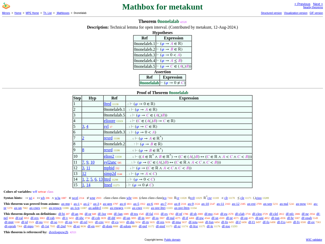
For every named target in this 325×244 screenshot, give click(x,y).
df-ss (155, 218)
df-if (185, 218)
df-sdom (125, 226)
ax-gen (107, 204)
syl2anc (110, 162)
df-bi (61, 214)
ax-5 (136, 204)
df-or (88, 214)
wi (30, 198)
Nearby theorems (313, 7)
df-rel (83, 222)
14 (88, 185)
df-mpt (8, 222)
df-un (126, 218)
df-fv (296, 222)
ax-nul (284, 204)
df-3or (102, 214)
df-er (76, 226)
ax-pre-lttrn (182, 208)
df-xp (68, 222)
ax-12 (236, 204)
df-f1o (281, 222)
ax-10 (205, 204)
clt (226, 198)
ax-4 (123, 204)
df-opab (307, 218)
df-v (65, 218)
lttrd (107, 179)
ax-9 (191, 204)
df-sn (215, 218)
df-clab (240, 214)
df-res (160, 222)
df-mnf (160, 226)
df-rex (34, 218)
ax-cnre (137, 208)
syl (106, 126)
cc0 (192, 198)
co (164, 198)
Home (17, 13)
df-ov (311, 222)
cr (178, 198)
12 (84, 173)
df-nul (170, 218)
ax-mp (65, 204)
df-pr (229, 218)
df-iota (193, 222)
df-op (244, 218)
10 (93, 162)
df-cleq (257, 214)
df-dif (111, 218)
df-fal (149, 214)
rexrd (108, 138)
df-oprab (10, 226)
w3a (57, 198)
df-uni (259, 218)
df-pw (200, 218)
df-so (53, 222)
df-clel (273, 214)
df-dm (130, 222)
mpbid (109, 168)
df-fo (266, 222)
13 (101, 179)
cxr (209, 198)
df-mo (208, 214)
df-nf (178, 214)
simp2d (110, 173)
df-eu (223, 214)
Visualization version (295, 13)
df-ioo (226, 226)
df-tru (134, 214)
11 (88, 168)
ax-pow (301, 204)
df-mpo (29, 226)
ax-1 (77, 204)
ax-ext (251, 204)
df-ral (19, 218)
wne (92, 198)
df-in (141, 218)
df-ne (305, 214)
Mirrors (6, 13)
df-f (238, 222)
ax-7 (163, 204)
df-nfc (290, 214)
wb (43, 198)
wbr (129, 198)
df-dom (107, 226)
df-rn (145, 222)
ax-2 (86, 204)
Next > (318, 4)
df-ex (164, 214)
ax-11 (220, 204)
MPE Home (32, 13)
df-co (114, 222)
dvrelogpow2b (58, 232)
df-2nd (61, 226)
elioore (109, 121)
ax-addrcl (94, 208)
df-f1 (251, 222)
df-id (24, 222)
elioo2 (109, 156)
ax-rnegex (116, 208)
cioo (259, 198)
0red (107, 104)
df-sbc (80, 218)
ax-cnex (34, 208)
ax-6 (150, 204)
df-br (290, 218)
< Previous (302, 4)
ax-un (18, 208)
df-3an (118, 214)
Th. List (47, 13)
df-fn (224, 222)
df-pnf (143, 226)
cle (242, 198)
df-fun (209, 222)
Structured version (271, 13)
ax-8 (177, 204)
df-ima (176, 222)
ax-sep (267, 204)
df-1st (45, 226)
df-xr (177, 226)
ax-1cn (74, 208)
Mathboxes (62, 13)
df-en (90, 226)
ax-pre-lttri (158, 208)
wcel (75, 198)
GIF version (316, 13)
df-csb (96, 218)
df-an (74, 214)
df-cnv (99, 222)
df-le (210, 226)
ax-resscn (55, 208)
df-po (39, 222)
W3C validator (314, 239)
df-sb (193, 214)
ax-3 (96, 204)
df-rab (50, 218)
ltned (108, 185)
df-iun (275, 218)
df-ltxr (193, 226)
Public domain (172, 239)
